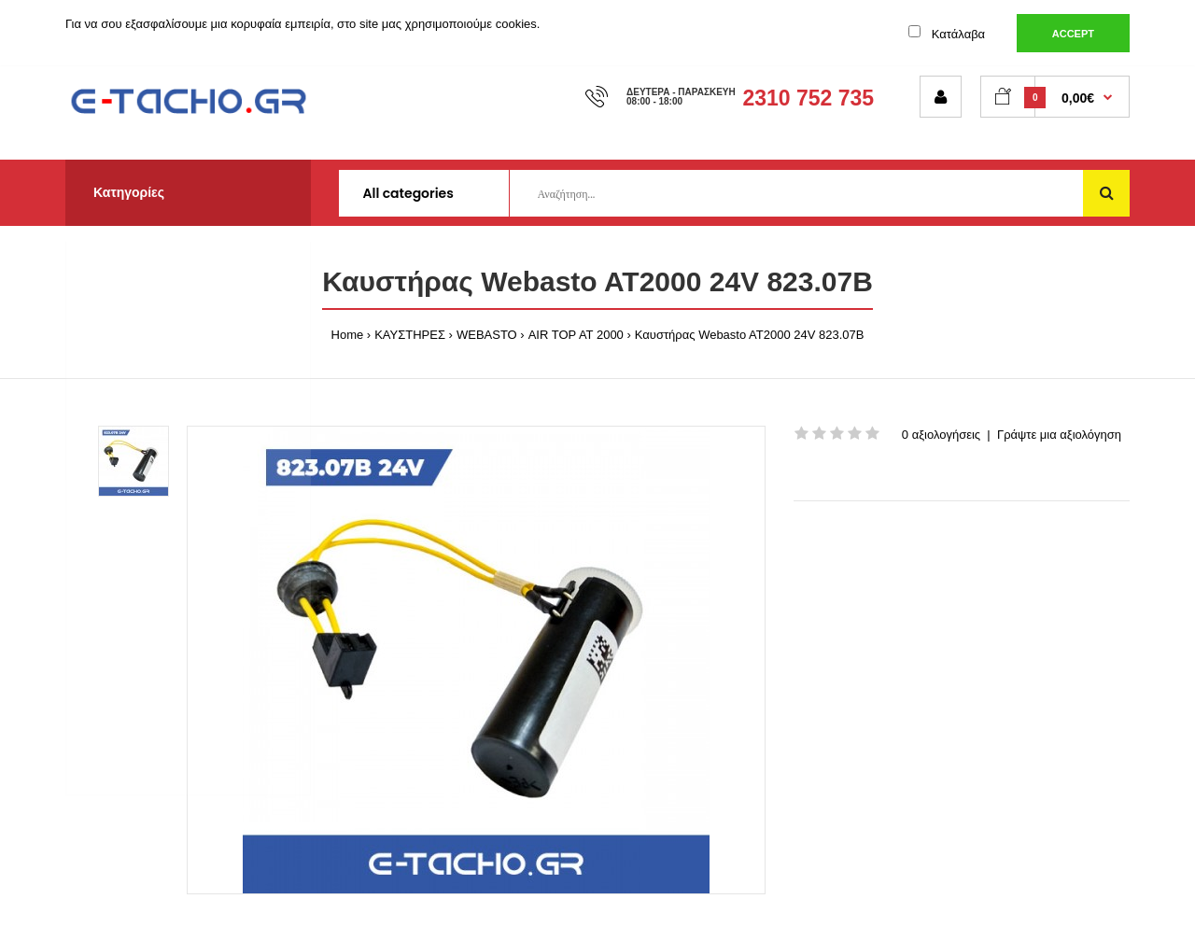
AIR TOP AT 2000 (576, 335)
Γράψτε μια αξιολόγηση (1059, 435)
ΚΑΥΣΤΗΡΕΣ (409, 335)
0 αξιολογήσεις (941, 435)
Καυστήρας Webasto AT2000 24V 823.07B (750, 335)
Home (347, 335)
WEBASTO (487, 335)
